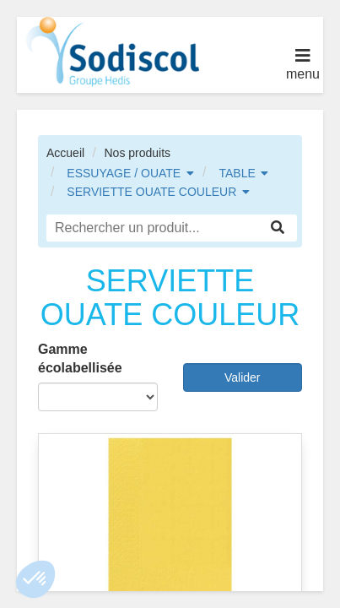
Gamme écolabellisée (80, 359)
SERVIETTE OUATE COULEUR (151, 191)
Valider (242, 377)
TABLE (237, 173)
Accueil (65, 153)
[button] (35, 579)
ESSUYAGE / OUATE (124, 173)
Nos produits (137, 153)
